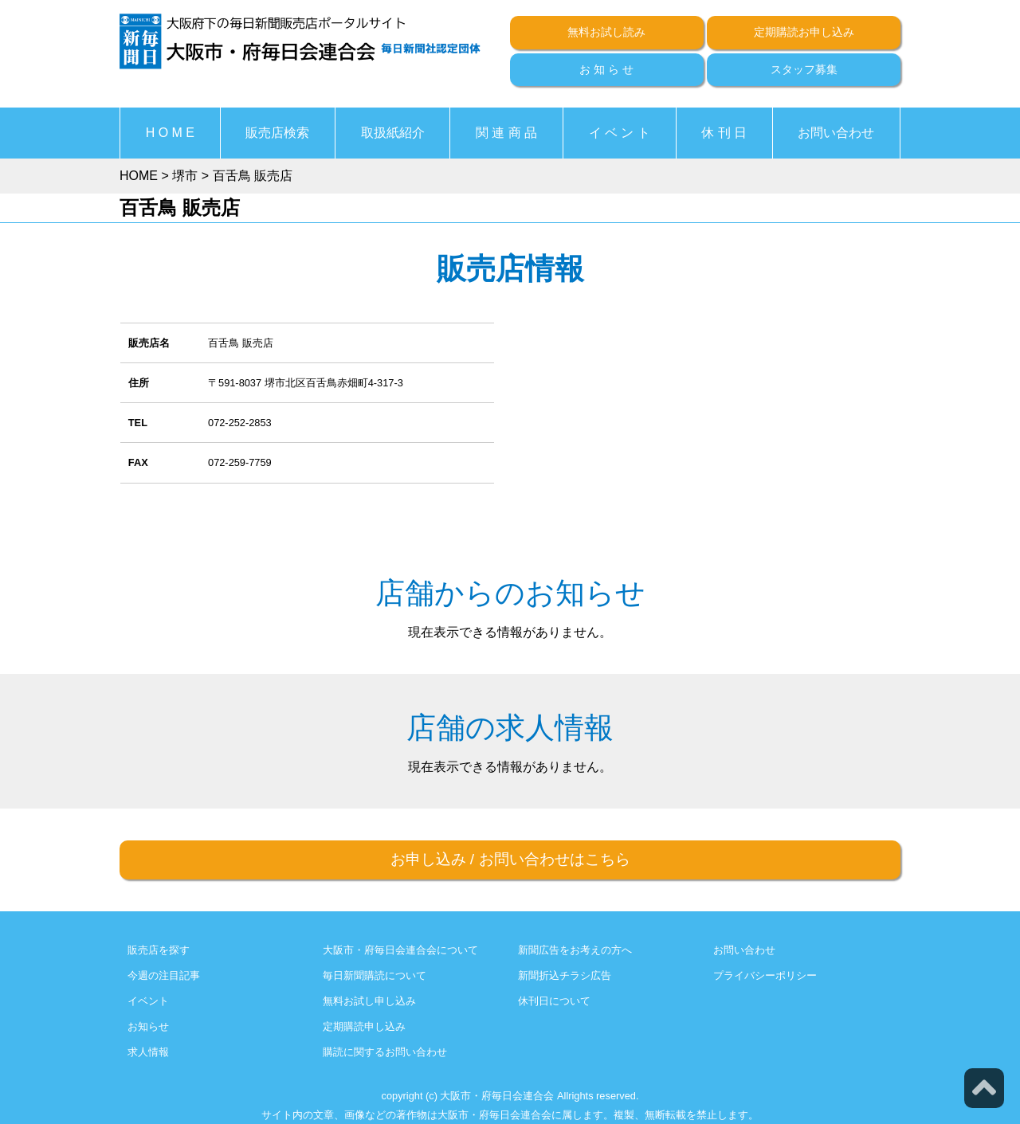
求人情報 (148, 1052)
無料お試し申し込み (369, 1001)
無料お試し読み (606, 31)
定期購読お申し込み (804, 31)
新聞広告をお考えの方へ (575, 950)
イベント (148, 1001)
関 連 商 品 (506, 132)
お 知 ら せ (606, 69)
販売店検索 (277, 132)
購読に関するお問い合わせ (385, 1052)
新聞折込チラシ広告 (564, 975)
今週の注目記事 (164, 975)
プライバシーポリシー (765, 975)
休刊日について (554, 1001)
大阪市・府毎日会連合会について (400, 950)
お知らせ (148, 1026)
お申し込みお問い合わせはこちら (510, 859)
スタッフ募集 (804, 69)
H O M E (170, 132)
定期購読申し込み (364, 1026)
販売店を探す (159, 950)
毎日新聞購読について (374, 975)
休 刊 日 (724, 132)
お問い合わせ (836, 132)
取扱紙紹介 (393, 132)
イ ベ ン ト (619, 132)
